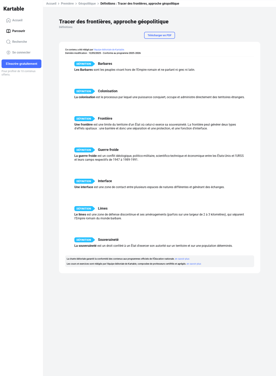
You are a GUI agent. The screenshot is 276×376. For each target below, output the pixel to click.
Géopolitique (87, 3)
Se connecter (18, 52)
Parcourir (15, 31)
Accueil (14, 20)
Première (67, 3)
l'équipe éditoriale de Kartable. (109, 49)
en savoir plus (182, 259)
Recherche (16, 41)
